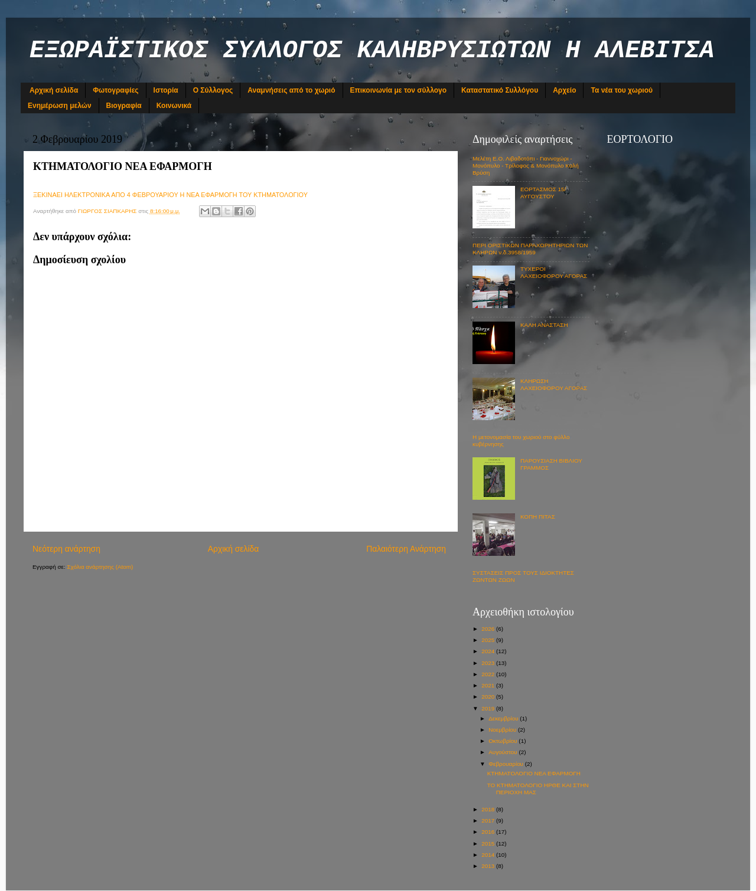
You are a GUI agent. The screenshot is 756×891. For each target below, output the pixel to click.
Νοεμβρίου (503, 729)
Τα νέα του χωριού (621, 90)
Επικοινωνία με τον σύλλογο (398, 90)
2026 (488, 628)
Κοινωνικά (174, 105)
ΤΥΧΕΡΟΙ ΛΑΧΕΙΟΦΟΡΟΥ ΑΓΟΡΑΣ (553, 272)
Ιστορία (166, 90)
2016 (488, 831)
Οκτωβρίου (503, 741)
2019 (488, 708)
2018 (488, 809)
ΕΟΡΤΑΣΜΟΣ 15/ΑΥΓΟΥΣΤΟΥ (543, 192)
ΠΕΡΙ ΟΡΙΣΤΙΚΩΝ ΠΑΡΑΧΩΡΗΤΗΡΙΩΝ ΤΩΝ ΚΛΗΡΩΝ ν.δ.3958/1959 (530, 248)
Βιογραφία (124, 105)
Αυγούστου (503, 752)
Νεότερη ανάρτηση (66, 548)
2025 (488, 640)
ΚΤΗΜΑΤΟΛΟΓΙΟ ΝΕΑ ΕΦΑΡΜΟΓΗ (534, 773)
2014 (488, 854)
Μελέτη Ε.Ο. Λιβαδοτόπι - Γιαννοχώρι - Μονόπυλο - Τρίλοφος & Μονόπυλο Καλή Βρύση (525, 165)
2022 (488, 674)
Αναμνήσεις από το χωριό (291, 90)
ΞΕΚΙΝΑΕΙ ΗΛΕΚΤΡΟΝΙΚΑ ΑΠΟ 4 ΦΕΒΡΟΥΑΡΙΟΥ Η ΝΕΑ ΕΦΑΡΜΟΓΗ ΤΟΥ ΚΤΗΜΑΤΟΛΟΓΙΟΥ (171, 194)
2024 (488, 651)
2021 (488, 685)
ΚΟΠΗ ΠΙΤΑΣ (537, 516)
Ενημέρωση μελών (60, 105)
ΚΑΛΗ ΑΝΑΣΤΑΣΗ (544, 325)
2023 (488, 663)
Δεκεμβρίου (504, 718)
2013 (488, 866)
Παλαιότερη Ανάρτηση (406, 548)
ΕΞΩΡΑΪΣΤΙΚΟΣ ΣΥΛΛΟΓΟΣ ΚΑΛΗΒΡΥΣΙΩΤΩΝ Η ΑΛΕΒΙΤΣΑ (372, 51)
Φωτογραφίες (115, 90)
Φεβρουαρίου (506, 764)
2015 (488, 843)
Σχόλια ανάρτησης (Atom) (100, 567)
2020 (488, 696)
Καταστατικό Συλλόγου (499, 90)
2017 (488, 820)
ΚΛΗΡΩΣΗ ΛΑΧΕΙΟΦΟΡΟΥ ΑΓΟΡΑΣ (553, 384)
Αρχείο (564, 90)
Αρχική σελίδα (54, 90)
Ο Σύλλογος (213, 90)
